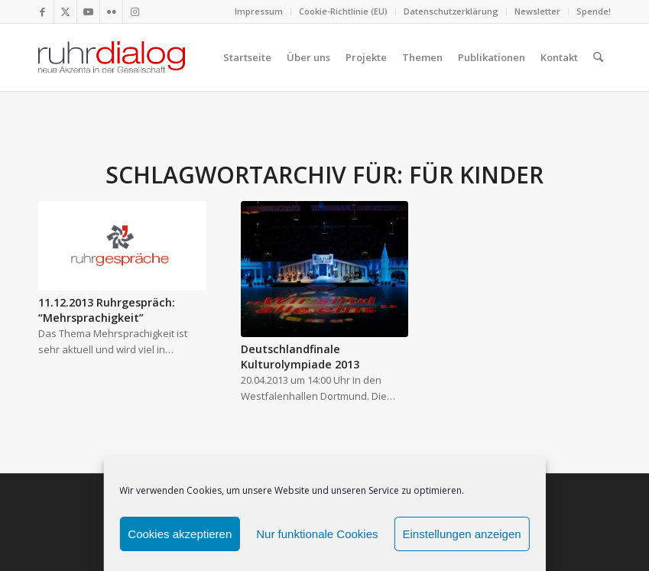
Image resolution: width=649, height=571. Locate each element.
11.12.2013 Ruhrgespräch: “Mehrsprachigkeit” (106, 310)
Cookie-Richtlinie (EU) (343, 11)
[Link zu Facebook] (42, 11)
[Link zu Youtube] (88, 11)
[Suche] (598, 57)
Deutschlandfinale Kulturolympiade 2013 (300, 356)
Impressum (259, 11)
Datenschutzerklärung (451, 11)
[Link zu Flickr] (111, 11)
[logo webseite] (111, 57)
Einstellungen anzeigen (462, 533)
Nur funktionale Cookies (317, 533)
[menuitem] (259, 11)
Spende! (593, 11)
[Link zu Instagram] (134, 11)
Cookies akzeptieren (180, 533)
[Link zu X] (65, 11)
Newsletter (537, 11)
